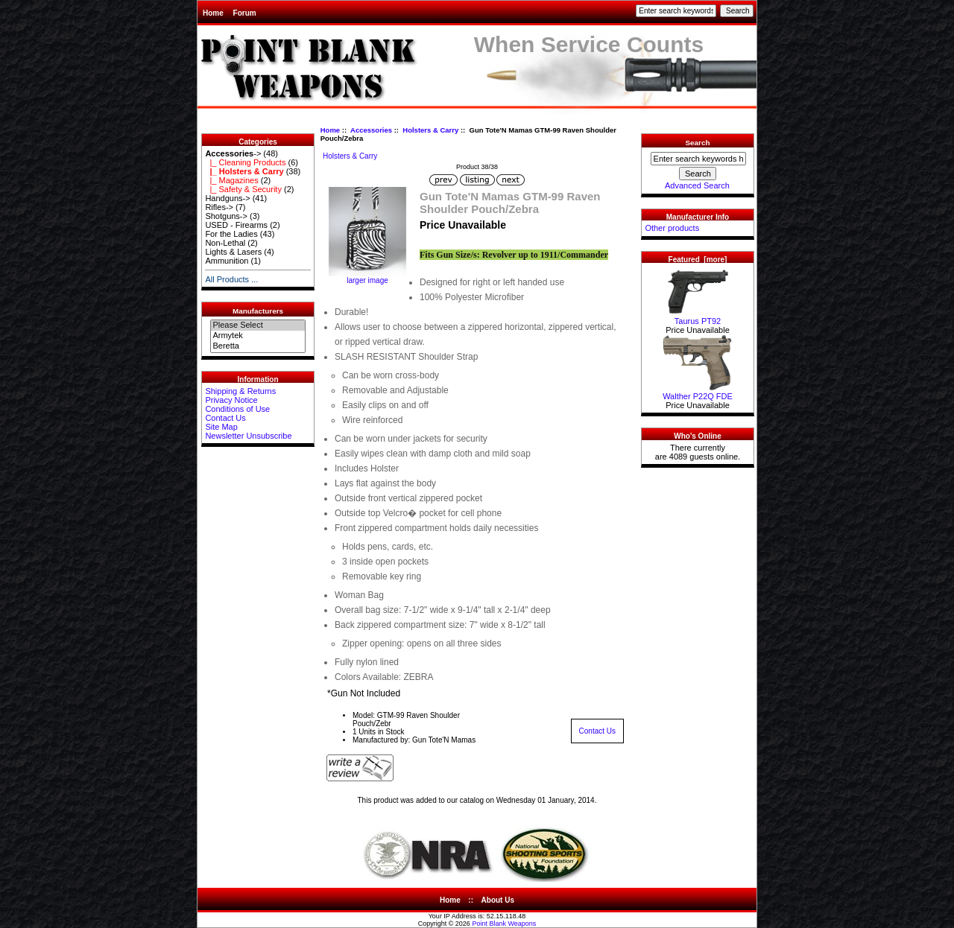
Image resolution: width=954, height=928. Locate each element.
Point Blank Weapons (504, 923)
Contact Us (225, 417)
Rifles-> (219, 207)
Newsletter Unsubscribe (248, 435)
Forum (244, 13)
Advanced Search (697, 185)
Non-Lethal (225, 242)
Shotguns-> (226, 216)
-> (233, 153)
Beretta (257, 346)
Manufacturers (258, 311)
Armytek (257, 336)
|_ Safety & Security (243, 189)
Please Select (257, 325)
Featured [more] (698, 259)
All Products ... (231, 279)
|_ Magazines (231, 180)
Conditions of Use (237, 408)
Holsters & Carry (430, 130)
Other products (672, 227)
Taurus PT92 (697, 317)
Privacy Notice (231, 399)
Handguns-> (227, 198)
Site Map (221, 426)
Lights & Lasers (233, 251)
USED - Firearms (236, 224)
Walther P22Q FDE (697, 392)
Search (698, 143)
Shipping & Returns (240, 391)
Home (213, 13)
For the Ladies (231, 233)
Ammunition (226, 260)
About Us (497, 900)
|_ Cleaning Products (245, 162)
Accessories (371, 130)
